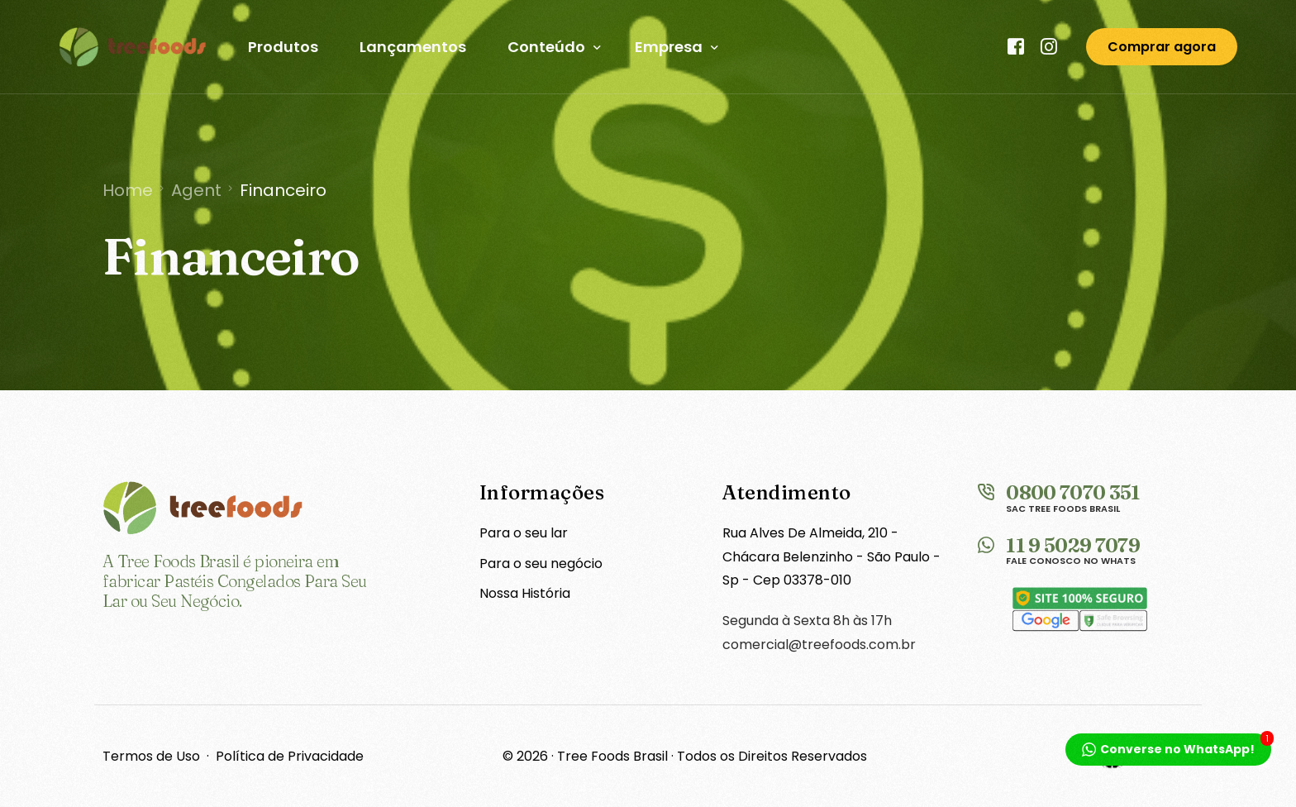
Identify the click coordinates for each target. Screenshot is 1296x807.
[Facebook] (1016, 46)
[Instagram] (1049, 46)
